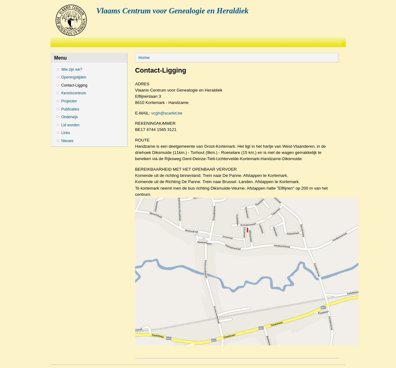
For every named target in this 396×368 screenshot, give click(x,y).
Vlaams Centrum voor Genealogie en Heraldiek (172, 11)
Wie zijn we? (71, 69)
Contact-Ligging (74, 85)
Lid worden (70, 125)
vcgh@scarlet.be (166, 113)
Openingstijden (73, 77)
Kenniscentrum (73, 93)
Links (65, 133)
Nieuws (67, 141)
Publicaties (70, 109)
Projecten (69, 101)
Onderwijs (69, 117)
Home (144, 57)
